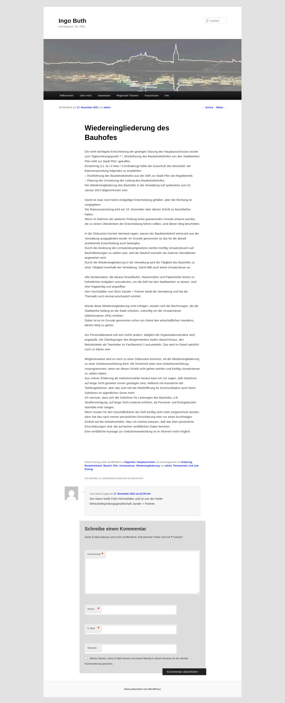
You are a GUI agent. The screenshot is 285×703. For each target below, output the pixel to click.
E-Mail (93, 628)
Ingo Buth (72, 20)
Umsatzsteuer (127, 465)
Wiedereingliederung (148, 465)
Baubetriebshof (93, 465)
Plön (115, 465)
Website (92, 647)
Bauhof (108, 465)
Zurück (207, 107)
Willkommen (67, 95)
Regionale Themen (127, 95)
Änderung (186, 462)
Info (167, 95)
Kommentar (95, 554)
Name (93, 609)
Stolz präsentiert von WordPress (142, 689)
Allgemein (129, 462)
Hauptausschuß (146, 462)
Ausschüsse (151, 95)
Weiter (221, 107)
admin (107, 107)
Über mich (85, 95)
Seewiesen (104, 95)
